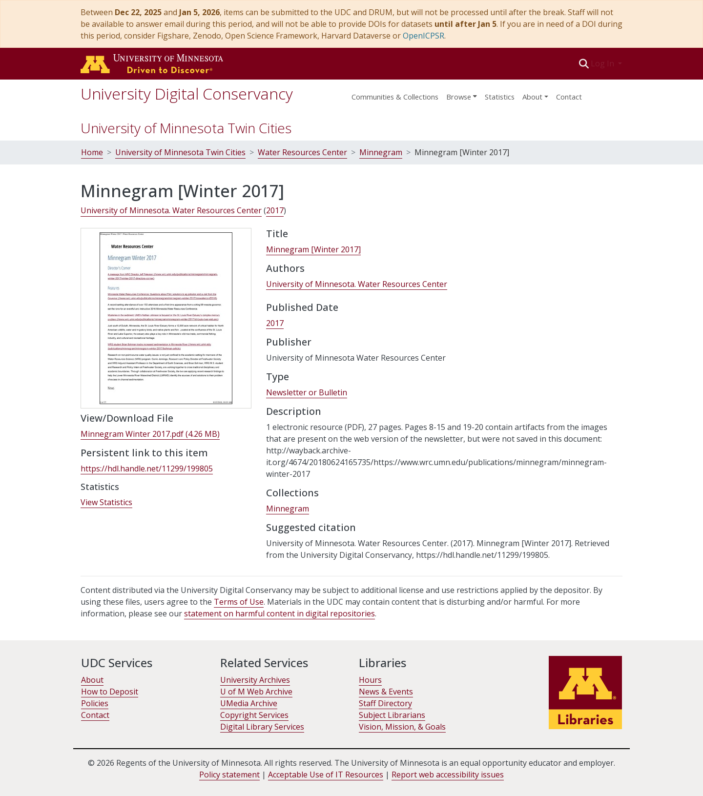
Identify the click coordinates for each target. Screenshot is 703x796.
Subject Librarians (392, 715)
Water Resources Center (302, 152)
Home (92, 152)
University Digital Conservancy (187, 93)
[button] (584, 63)
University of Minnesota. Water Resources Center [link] (171, 210)
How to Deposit (109, 691)
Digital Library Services (262, 726)
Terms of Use (239, 601)
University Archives (255, 679)
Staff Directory (385, 703)
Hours (370, 679)
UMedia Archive (248, 703)
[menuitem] (461, 94)
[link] (150, 434)
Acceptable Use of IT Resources (325, 774)
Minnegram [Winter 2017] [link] (313, 249)
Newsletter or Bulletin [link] (306, 392)
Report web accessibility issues (448, 774)
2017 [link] (275, 210)
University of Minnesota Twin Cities (186, 128)
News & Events (386, 691)
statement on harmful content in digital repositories (279, 613)
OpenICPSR (423, 35)
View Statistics (106, 502)
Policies (94, 703)
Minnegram (380, 152)
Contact (569, 97)
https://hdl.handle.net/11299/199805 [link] (147, 468)
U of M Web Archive (256, 691)
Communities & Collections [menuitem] (395, 97)
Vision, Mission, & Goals (402, 726)
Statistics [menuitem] (500, 97)
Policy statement (229, 774)
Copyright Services (254, 715)
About (92, 679)
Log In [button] (603, 63)
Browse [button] (458, 97)
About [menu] (532, 97)
